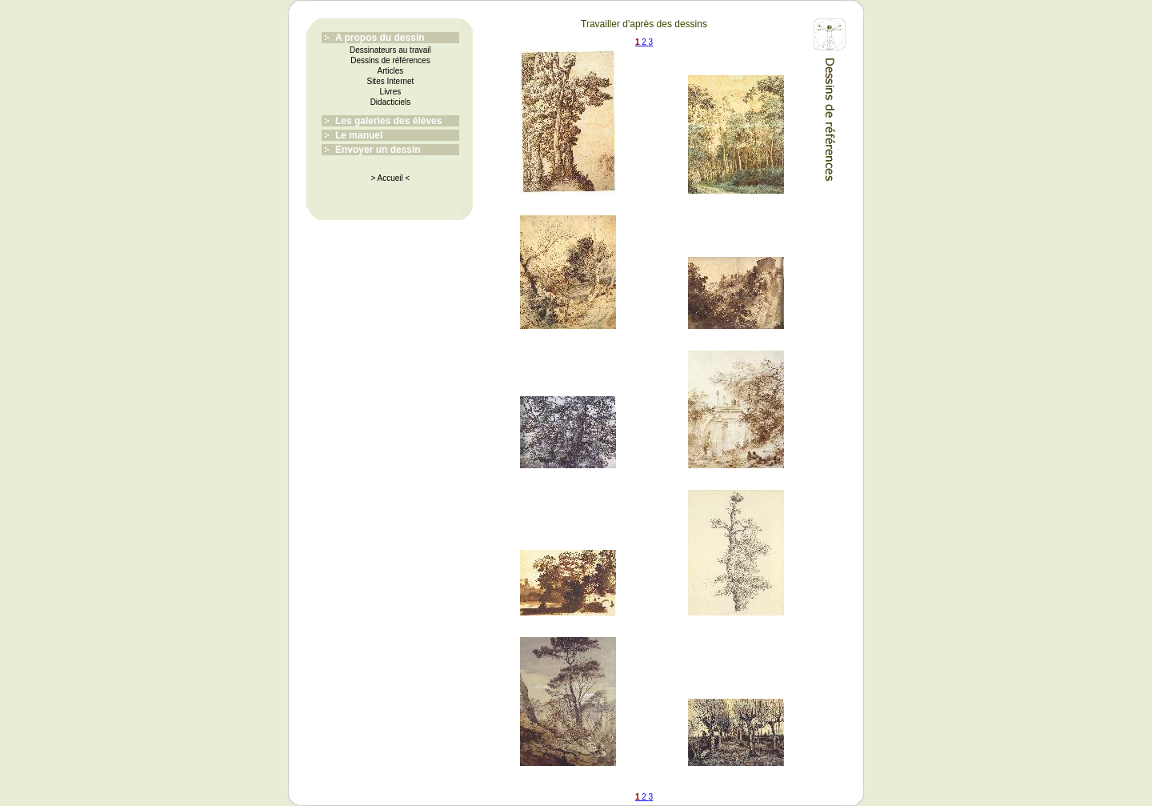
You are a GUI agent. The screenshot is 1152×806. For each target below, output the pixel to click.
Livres (391, 91)
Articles (391, 70)
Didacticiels (390, 102)
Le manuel (358, 135)
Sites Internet (390, 81)
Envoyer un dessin (378, 149)
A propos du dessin (380, 37)
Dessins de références (390, 60)
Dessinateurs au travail (390, 50)
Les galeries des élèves (388, 120)
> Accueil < (390, 178)
